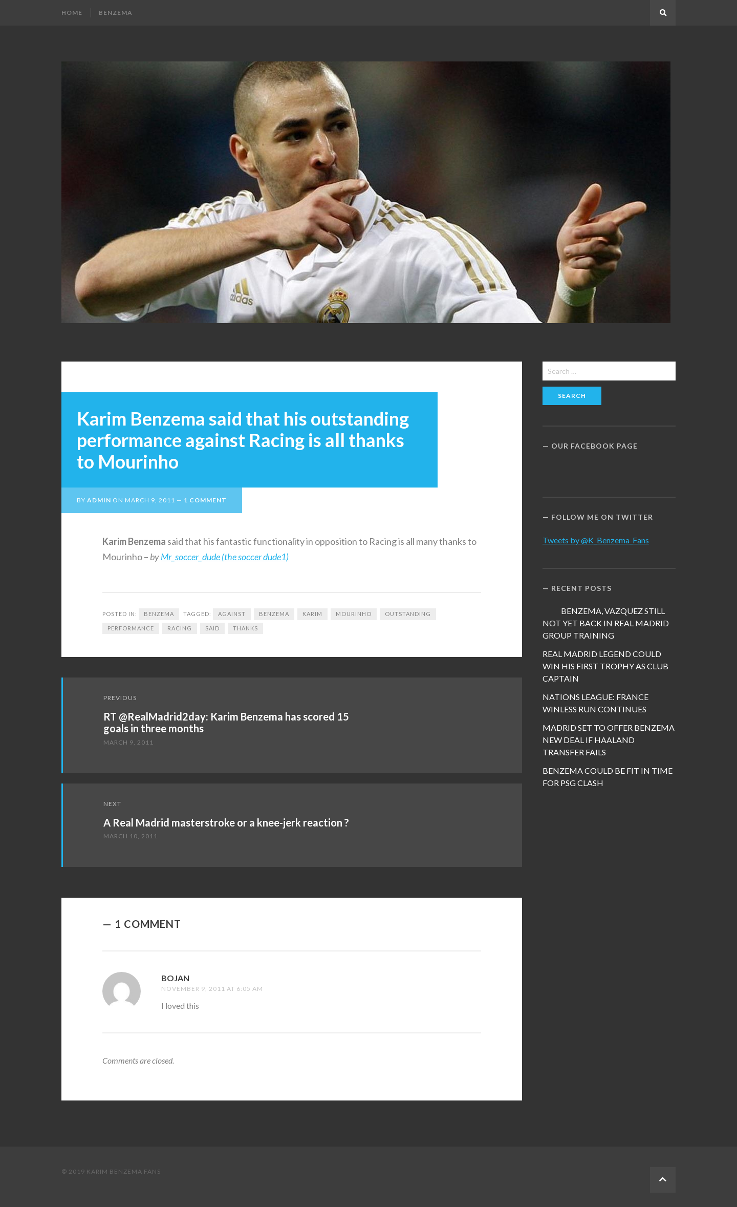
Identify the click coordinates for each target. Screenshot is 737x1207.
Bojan (175, 978)
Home (71, 12)
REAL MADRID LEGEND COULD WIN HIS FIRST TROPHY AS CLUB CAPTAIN (605, 666)
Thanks (245, 628)
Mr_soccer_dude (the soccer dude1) (225, 556)
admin (99, 500)
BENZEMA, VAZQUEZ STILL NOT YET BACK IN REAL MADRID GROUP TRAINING (606, 623)
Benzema (116, 12)
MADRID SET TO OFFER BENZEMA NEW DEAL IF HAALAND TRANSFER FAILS (609, 740)
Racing (179, 628)
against (232, 613)
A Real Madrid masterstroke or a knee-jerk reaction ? (226, 822)
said (212, 628)
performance (130, 628)
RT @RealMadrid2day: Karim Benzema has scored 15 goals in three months (226, 722)
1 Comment (205, 500)
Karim (312, 613)
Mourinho (354, 613)
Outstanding (408, 613)
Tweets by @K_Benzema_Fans (596, 540)
